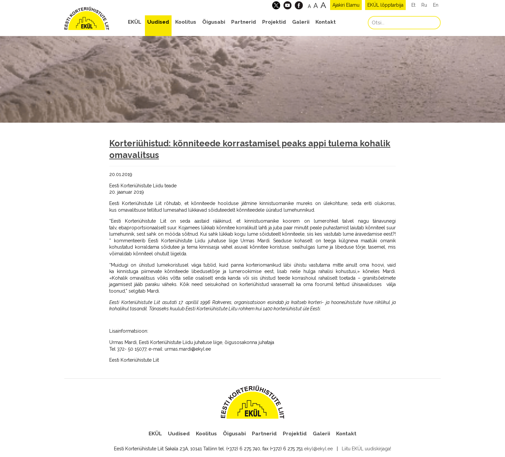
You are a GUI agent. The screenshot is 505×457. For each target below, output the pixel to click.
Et (413, 5)
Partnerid (243, 22)
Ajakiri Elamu (345, 5)
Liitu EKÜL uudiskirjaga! (366, 448)
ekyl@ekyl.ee (318, 448)
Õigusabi (213, 22)
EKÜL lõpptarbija (385, 5)
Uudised (158, 22)
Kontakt (325, 22)
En (435, 5)
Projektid (274, 22)
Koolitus (185, 22)
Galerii (300, 22)
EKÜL (134, 22)
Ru (424, 5)
